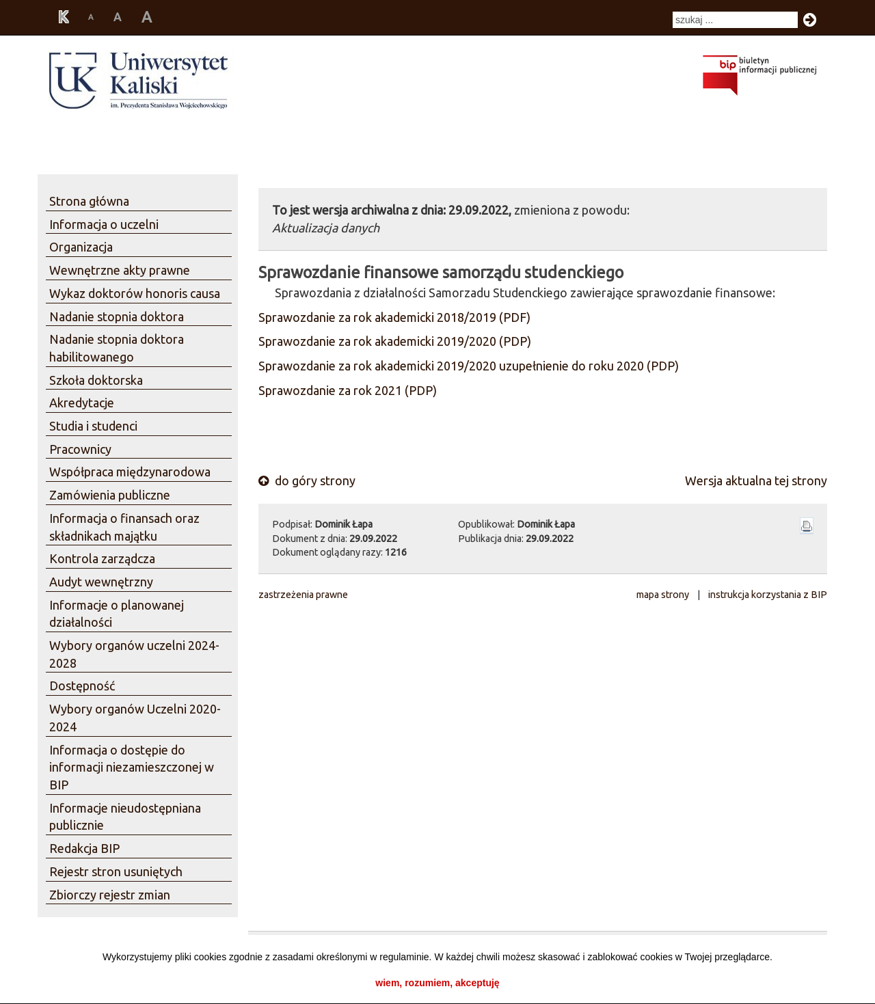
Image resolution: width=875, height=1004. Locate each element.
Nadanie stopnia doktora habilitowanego (116, 348)
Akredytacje (81, 402)
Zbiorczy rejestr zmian (109, 894)
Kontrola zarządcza (102, 558)
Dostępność (82, 685)
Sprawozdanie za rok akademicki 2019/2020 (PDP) (394, 341)
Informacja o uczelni (104, 224)
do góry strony (306, 480)
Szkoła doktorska (96, 380)
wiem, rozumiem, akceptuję (437, 982)
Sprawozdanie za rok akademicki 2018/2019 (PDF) (394, 317)
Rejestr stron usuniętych (116, 871)
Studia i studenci (93, 426)
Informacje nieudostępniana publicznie (125, 816)
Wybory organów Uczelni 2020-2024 (135, 717)
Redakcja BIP (84, 848)
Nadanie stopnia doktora (116, 316)
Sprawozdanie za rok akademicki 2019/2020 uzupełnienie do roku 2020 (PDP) (468, 365)
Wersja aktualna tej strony (756, 480)
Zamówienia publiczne (109, 495)
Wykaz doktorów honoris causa (134, 293)
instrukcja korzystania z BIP (767, 594)
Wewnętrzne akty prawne (119, 270)
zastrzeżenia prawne (303, 594)
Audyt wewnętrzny (101, 581)
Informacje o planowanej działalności (116, 613)
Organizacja (81, 247)
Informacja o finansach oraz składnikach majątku (124, 527)
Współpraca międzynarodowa (130, 471)
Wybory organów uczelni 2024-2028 (134, 654)
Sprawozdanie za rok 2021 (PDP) (347, 390)
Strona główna (89, 201)
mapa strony (662, 594)
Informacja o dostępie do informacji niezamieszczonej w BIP (131, 767)
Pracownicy (80, 449)
